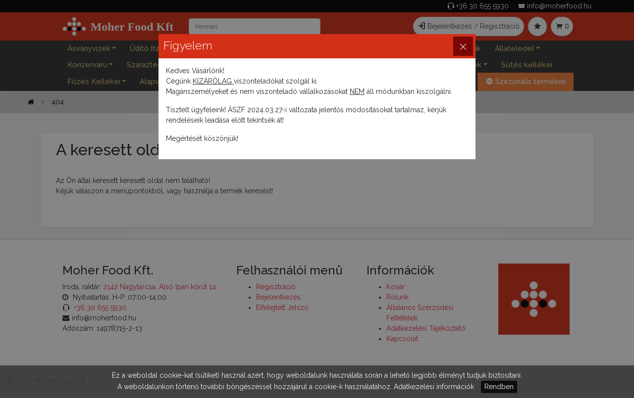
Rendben (499, 387)
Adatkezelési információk (434, 387)
